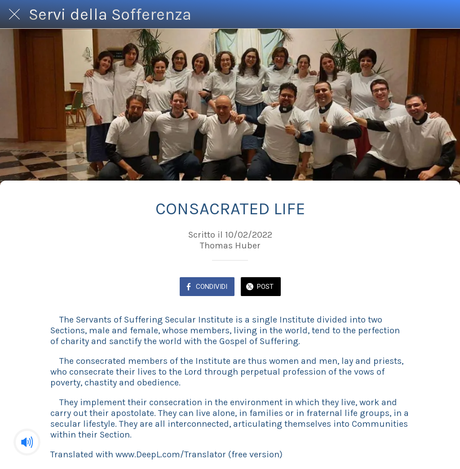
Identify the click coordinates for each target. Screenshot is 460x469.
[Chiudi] (14, 14)
